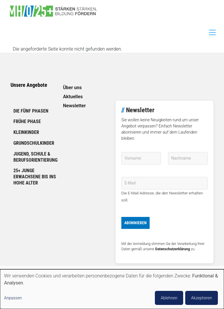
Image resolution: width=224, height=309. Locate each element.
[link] (55, 11)
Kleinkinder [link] (26, 132)
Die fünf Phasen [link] (30, 111)
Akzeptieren (201, 298)
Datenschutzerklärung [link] (172, 249)
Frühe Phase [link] (27, 121)
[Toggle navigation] (212, 32)
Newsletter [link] (74, 105)
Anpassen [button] (13, 298)
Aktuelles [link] (73, 96)
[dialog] (112, 289)
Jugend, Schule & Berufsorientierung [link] (35, 157)
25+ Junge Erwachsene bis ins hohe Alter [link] (34, 177)
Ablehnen (169, 298)
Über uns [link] (72, 87)
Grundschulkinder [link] (33, 143)
